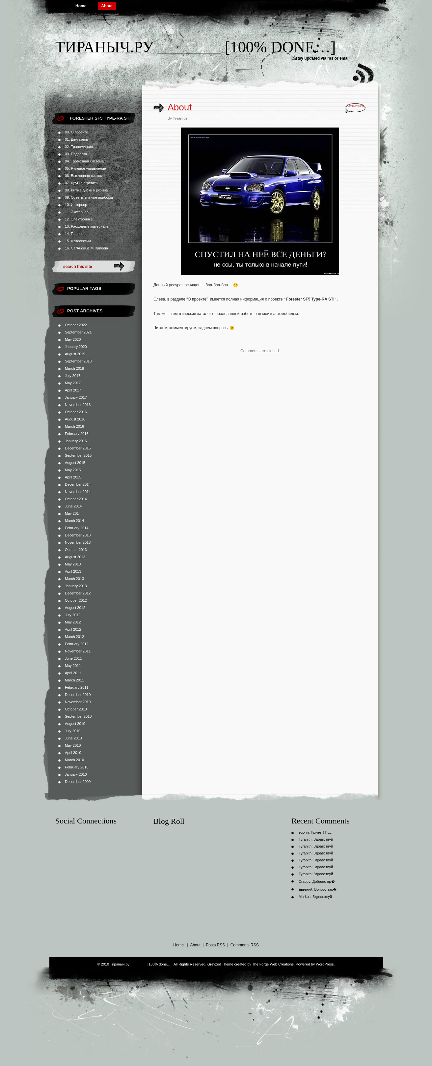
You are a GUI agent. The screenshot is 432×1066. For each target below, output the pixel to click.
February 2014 (77, 528)
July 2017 (72, 376)
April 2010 (73, 753)
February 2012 (77, 644)
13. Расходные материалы (87, 226)
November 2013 (78, 542)
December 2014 (78, 484)
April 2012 (73, 629)
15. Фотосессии (78, 241)
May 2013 (73, 564)
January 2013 (76, 586)
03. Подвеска (76, 154)
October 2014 (76, 499)
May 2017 (73, 383)
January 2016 (76, 441)
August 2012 (75, 608)
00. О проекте (76, 132)
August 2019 (75, 354)
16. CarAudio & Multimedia (86, 248)
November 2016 (78, 405)
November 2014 (78, 492)
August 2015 (75, 463)
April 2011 (73, 673)
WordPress (325, 964)
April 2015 (73, 477)
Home (80, 6)
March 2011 (74, 680)
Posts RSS (215, 945)
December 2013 (78, 535)
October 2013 (76, 550)
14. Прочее (74, 234)
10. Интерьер (76, 205)
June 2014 (73, 506)
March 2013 (74, 579)
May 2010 (73, 745)
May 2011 (73, 666)
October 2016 (76, 412)
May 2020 (73, 339)
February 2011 (77, 687)
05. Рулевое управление (85, 168)
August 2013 (75, 557)
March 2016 (74, 426)
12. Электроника (79, 219)
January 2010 (76, 774)
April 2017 (73, 390)
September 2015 (78, 455)
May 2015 (73, 470)
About (107, 6)
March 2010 (74, 760)
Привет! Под (321, 832)
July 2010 (72, 731)
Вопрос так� (325, 889)
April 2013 (73, 571)
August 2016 (75, 419)
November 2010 (78, 702)
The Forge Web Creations (273, 964)
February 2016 (77, 434)
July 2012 (72, 615)
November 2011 (78, 651)
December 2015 (78, 448)
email (344, 58)
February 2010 (77, 767)
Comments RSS (244, 945)
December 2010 (78, 695)
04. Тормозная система (84, 161)
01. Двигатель (76, 139)
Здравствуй (323, 839)
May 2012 (73, 622)
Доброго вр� (323, 881)
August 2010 (75, 724)
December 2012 (78, 593)
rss (330, 58)
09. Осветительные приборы (89, 197)
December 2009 (78, 782)
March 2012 (74, 637)
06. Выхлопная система (85, 176)
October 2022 (76, 325)
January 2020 (76, 347)
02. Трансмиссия (79, 147)
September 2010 (78, 716)
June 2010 (73, 738)
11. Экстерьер (77, 212)
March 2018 (74, 368)
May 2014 (73, 513)
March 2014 (74, 521)
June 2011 (73, 658)
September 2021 (78, 332)
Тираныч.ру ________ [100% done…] (195, 47)
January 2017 (76, 397)
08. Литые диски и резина (86, 190)
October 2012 (76, 600)
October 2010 (76, 709)
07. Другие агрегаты (81, 183)
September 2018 (78, 361)
